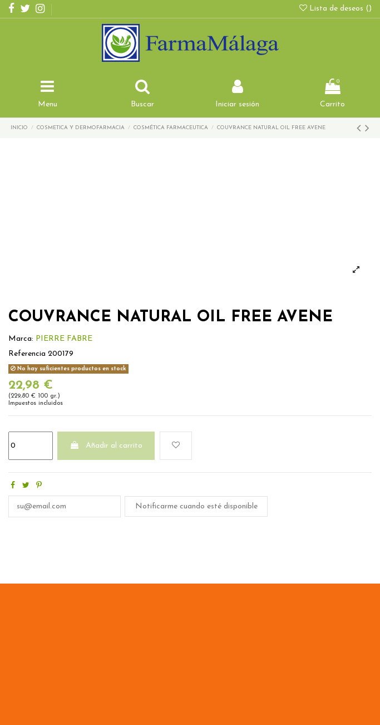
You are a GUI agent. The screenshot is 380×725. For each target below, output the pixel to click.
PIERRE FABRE (64, 339)
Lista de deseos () (335, 8)
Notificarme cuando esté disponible (196, 506)
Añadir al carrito (106, 445)
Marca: (20, 339)
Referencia (27, 354)
